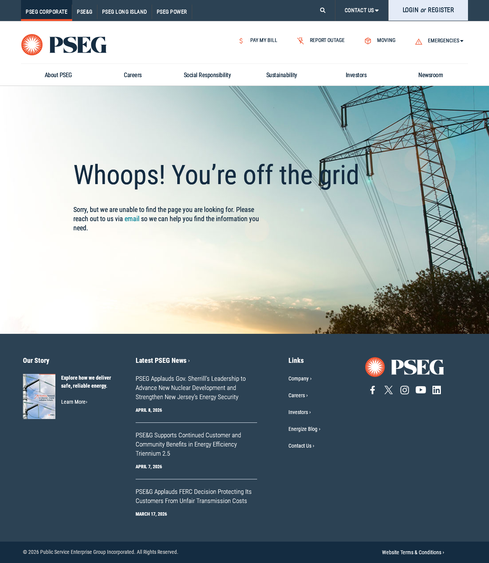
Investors (298, 412)
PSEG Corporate (46, 12)
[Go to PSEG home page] (405, 366)
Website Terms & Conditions (413, 552)
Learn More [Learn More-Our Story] (74, 402)
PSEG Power (172, 12)
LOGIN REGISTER (428, 10)
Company (298, 378)
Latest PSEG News (163, 360)
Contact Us (299, 446)
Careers (296, 395)
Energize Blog (302, 429)
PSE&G (84, 12)
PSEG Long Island (124, 12)
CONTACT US (362, 10)
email (132, 219)
